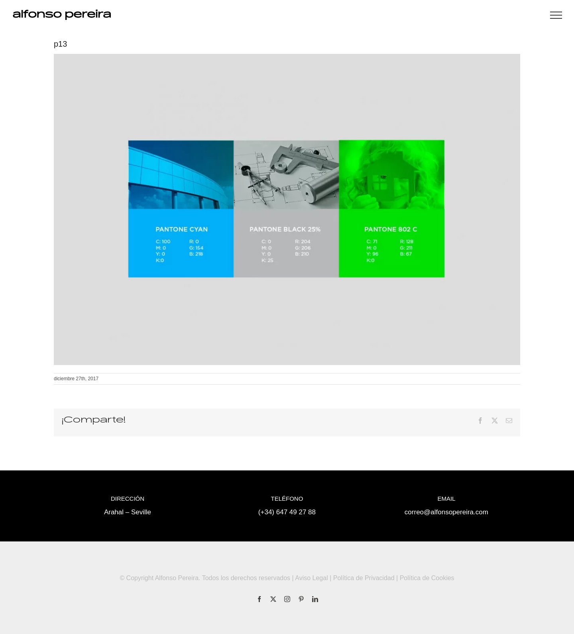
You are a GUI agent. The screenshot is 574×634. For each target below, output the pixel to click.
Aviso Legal (311, 578)
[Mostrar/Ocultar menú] (556, 15)
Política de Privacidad (364, 578)
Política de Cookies (427, 578)
